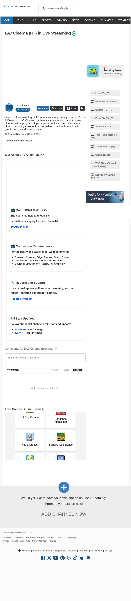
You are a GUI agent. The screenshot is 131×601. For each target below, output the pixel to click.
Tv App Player (19, 226)
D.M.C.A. (60, 537)
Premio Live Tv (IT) (106, 101)
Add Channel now (63, 514)
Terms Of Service (14, 537)
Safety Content (39, 541)
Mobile (14, 541)
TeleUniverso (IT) (105, 146)
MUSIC (33, 20)
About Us (30, 537)
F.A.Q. (50, 537)
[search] (65, 8)
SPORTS (47, 20)
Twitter (19, 332)
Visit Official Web (31, 134)
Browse (58, 108)
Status (52, 541)
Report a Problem (21, 298)
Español (60, 550)
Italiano (36, 550)
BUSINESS (107, 20)
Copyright (72, 537)
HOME (20, 20)
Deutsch (71, 550)
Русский (83, 550)
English (26, 550)
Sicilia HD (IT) (103, 154)
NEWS (76, 20)
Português (96, 550)
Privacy (5, 541)
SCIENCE (90, 20)
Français (48, 550)
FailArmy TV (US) (112, 73)
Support (41, 537)
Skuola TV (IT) (103, 109)
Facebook (20, 329)
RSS (3, 538)
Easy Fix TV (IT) (104, 118)
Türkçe (109, 550)
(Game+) (38, 409)
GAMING (62, 20)
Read (29, 140)
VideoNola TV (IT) (105, 126)
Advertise (25, 541)
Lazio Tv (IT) (102, 93)
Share (71, 108)
